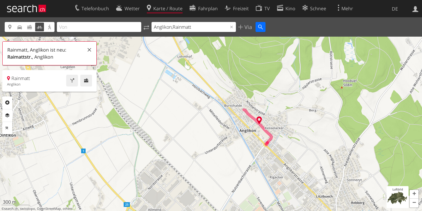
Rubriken (7, 102)
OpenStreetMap (49, 209)
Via (247, 26)
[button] (414, 194)
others (67, 209)
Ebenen (7, 115)
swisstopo (27, 209)
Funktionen (7, 128)
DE (395, 9)
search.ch (11, 209)
